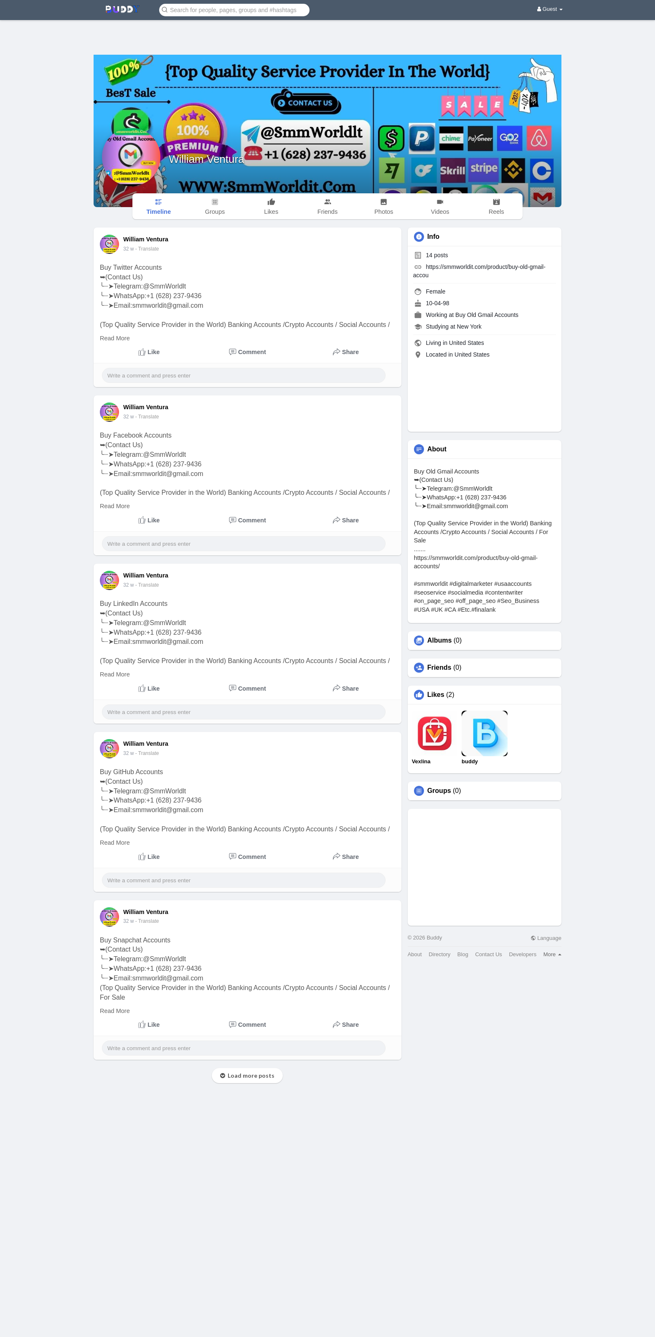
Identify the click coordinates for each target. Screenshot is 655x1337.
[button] (234, 9)
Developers (522, 954)
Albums (439, 640)
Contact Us (488, 954)
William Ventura (206, 159)
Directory (439, 954)
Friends (439, 667)
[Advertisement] (327, 31)
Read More (115, 338)
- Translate (147, 249)
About (415, 954)
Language (546, 938)
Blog (462, 954)
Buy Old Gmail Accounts (486, 314)
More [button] (552, 954)
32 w (128, 249)
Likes (435, 694)
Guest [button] (550, 9)
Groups (439, 791)
